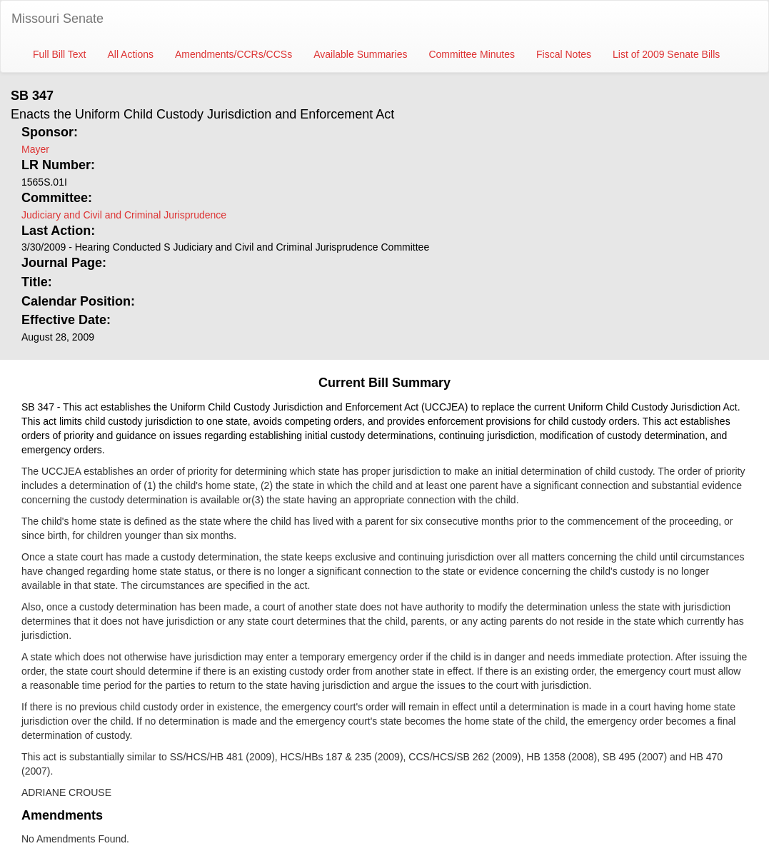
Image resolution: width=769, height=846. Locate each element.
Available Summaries (360, 54)
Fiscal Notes (563, 54)
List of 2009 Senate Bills (666, 54)
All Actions (130, 54)
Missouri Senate (57, 18)
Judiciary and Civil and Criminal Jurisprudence (123, 215)
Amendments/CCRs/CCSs (233, 54)
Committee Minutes (471, 54)
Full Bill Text (59, 54)
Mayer (35, 149)
